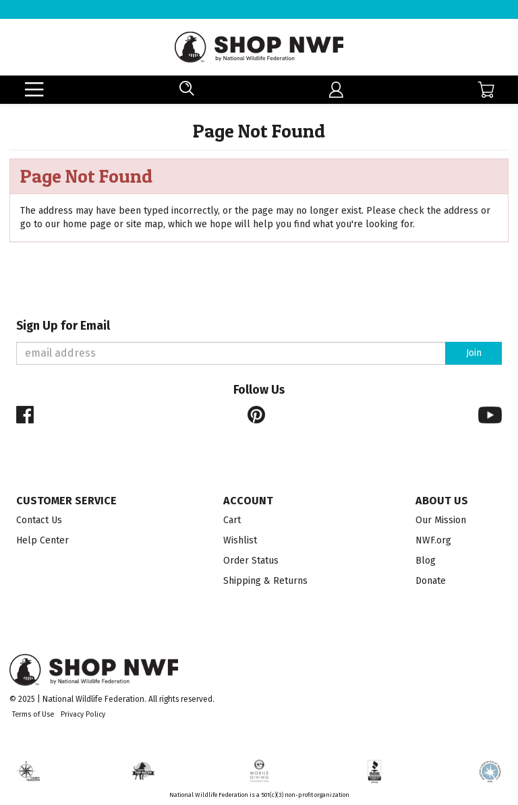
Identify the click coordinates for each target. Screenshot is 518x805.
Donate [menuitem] (430, 581)
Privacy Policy (83, 714)
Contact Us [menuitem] (39, 520)
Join (474, 353)
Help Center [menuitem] (42, 540)
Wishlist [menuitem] (240, 540)
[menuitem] (336, 90)
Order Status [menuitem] (251, 560)
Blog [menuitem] (425, 560)
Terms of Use (33, 714)
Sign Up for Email (63, 326)
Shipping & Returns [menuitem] (265, 581)
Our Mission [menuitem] (440, 520)
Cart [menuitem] (232, 520)
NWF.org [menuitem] (433, 540)
